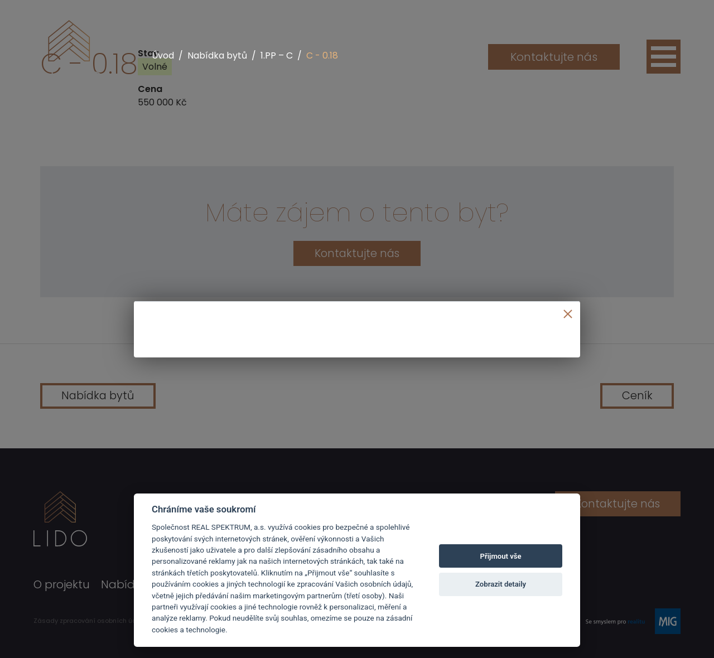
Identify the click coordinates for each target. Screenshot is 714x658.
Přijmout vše (501, 556)
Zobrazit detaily (500, 584)
